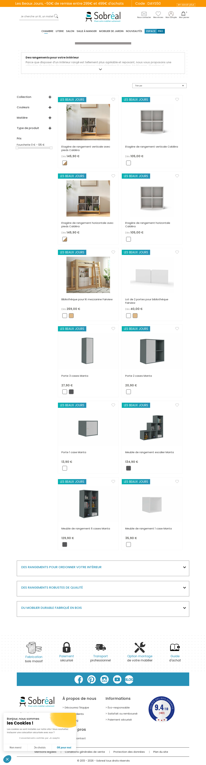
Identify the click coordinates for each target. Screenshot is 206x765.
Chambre (47, 31)
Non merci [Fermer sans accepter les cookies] (15, 747)
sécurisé (66, 654)
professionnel (100, 654)
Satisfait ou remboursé (123, 713)
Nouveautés (134, 31)
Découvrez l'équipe (77, 707)
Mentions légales (45, 752)
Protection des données (129, 752)
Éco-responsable (119, 707)
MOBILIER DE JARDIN (111, 31)
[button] (7, 759)
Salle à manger (87, 31)
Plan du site (160, 752)
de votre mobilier (140, 654)
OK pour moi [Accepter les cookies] (64, 747)
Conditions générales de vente (85, 752)
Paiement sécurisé (120, 719)
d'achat (175, 654)
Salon (70, 31)
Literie (60, 31)
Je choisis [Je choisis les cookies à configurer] (40, 747)
